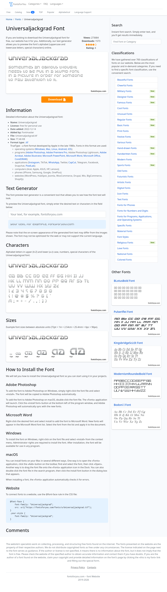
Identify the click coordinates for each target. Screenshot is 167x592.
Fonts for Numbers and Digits (132, 210)
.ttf (26, 142)
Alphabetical (64, 12)
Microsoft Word (74, 155)
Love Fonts (122, 248)
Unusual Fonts (124, 113)
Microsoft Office (91, 155)
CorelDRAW (21, 159)
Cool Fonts (122, 108)
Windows (40, 149)
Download (57, 99)
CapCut (72, 162)
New (30, 12)
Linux (54, 149)
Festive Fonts (124, 136)
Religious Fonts (125, 242)
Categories (34, 3)
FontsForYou (17, 4)
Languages (55, 3)
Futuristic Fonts (125, 176)
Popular (50, 12)
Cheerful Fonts (125, 85)
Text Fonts (122, 199)
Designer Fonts (125, 96)
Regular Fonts (124, 119)
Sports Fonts (123, 165)
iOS (69, 149)
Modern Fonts (124, 159)
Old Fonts (122, 170)
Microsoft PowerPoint (54, 155)
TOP (41, 12)
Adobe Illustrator (32, 155)
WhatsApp (53, 162)
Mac (48, 149)
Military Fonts (124, 91)
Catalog (18, 12)
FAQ (46, 3)
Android (62, 149)
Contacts (91, 567)
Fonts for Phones (126, 205)
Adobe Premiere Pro (56, 152)
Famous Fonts (124, 102)
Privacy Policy (78, 567)
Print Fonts (123, 131)
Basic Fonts (123, 125)
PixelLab (30, 165)
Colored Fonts (124, 259)
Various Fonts (124, 142)
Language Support (82, 12)
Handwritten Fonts (127, 153)
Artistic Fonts (124, 182)
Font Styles (123, 236)
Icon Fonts (122, 193)
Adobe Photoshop (35, 152)
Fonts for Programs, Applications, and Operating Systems (134, 218)
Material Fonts (124, 231)
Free (9, 12)
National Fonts (125, 254)
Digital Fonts (123, 188)
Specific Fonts (124, 225)
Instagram (34, 162)
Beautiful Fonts (125, 79)
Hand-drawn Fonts (127, 148)
